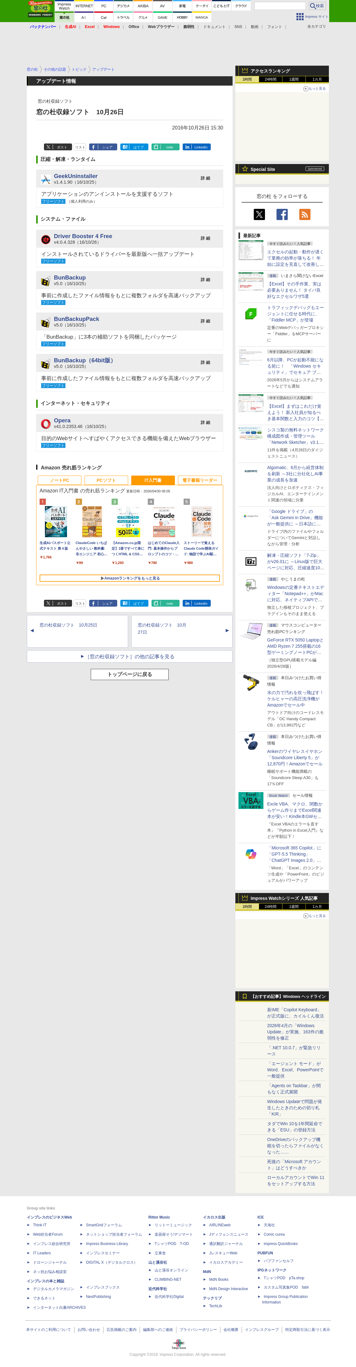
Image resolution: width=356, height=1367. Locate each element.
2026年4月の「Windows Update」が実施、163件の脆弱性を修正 (295, 1032)
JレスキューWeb (223, 1253)
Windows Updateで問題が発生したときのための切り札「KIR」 (294, 1107)
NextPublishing (98, 1296)
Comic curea (274, 1234)
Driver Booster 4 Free (83, 236)
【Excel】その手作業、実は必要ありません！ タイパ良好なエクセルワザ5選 (294, 290)
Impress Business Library (107, 1244)
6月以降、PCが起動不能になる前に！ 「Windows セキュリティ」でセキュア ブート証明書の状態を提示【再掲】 (295, 372)
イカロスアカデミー (226, 1262)
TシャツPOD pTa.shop (284, 1278)
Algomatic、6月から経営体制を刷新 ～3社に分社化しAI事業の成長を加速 (295, 473)
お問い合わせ (89, 1329)
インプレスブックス (103, 1287)
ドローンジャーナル (50, 1262)
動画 (254, 27)
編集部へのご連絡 (158, 1329)
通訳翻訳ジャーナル (226, 1244)
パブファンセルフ (279, 1261)
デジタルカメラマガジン (53, 1289)
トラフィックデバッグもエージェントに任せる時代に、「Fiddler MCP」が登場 (295, 313)
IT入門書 (153, 480)
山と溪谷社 (157, 1262)
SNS (238, 27)
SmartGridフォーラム (104, 1225)
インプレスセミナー (103, 1253)
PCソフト (106, 480)
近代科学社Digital (169, 1296)
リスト (80, 147)
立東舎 (160, 1253)
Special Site (263, 169)
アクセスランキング (270, 70)
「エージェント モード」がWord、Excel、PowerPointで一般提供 (295, 1069)
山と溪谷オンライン (171, 1270)
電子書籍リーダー (199, 480)
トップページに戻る (129, 674)
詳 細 (205, 178)
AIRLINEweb (220, 1225)
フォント (274, 27)
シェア (107, 147)
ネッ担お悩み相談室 (50, 1272)
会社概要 (231, 1329)
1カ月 (317, 79)
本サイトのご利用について (48, 1329)
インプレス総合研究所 (51, 1244)
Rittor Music (159, 1217)
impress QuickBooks (281, 1244)
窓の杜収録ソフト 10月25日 (68, 624)
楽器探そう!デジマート (174, 1234)
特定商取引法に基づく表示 (307, 1329)
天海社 (269, 1225)
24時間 (270, 79)
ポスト (62, 147)
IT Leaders (42, 1253)
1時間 (247, 79)
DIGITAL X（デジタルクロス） (111, 1262)
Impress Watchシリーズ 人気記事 (284, 898)
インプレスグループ (262, 1329)
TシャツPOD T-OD (172, 1244)
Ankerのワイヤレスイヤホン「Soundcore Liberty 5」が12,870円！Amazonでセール (295, 757)
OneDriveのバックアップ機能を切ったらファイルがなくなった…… (295, 1145)
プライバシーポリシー (198, 1329)
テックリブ (212, 1298)
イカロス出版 (214, 1217)
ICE (260, 1217)
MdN (207, 1272)
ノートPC (59, 480)
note (169, 147)
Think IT (39, 1225)
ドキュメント (214, 27)
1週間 (294, 79)
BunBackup (70, 277)
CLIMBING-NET (168, 1279)
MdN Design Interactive (228, 1289)
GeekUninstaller (76, 176)
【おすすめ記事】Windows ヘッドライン (288, 996)
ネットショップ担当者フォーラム (114, 1234)
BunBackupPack (76, 319)
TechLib (215, 1306)
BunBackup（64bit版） (85, 360)
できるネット (44, 1298)
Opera (62, 420)
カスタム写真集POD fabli (286, 1287)
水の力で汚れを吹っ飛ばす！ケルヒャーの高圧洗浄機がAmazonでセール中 (295, 698)
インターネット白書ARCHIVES (59, 1307)
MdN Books (219, 1279)
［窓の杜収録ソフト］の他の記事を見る (130, 656)
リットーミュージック (173, 1225)
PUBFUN (265, 1253)
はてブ (138, 147)
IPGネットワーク (271, 1270)
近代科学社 (157, 1289)
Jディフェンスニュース (228, 1234)
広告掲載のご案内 (122, 1329)
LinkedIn (201, 147)
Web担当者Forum (48, 1234)
